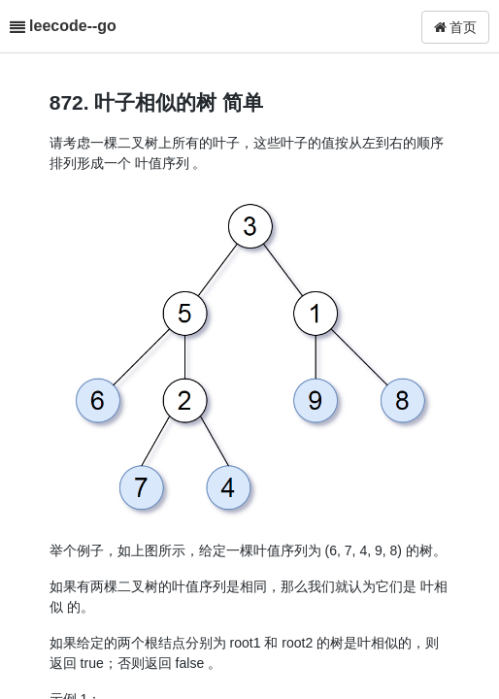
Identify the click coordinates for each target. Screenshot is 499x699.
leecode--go (72, 25)
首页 (456, 27)
